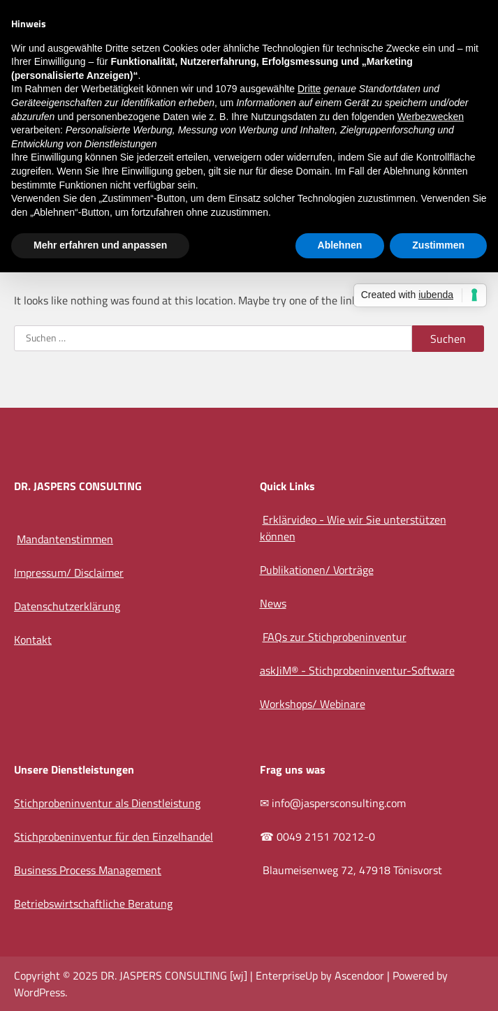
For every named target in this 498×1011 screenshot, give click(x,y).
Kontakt (33, 639)
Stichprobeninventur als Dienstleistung (107, 803)
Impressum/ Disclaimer (69, 572)
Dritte (309, 88)
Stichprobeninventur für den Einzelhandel (113, 836)
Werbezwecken (430, 116)
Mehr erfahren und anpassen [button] (100, 245)
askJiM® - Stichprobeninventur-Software (357, 670)
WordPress (39, 992)
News (273, 603)
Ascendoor (359, 975)
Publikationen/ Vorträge (317, 569)
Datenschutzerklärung (67, 606)
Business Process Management (87, 870)
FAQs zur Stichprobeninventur (335, 636)
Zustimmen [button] (438, 245)
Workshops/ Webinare (312, 703)
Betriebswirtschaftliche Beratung (93, 903)
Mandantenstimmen (65, 539)
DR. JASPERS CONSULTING (164, 975)
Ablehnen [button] (340, 245)
